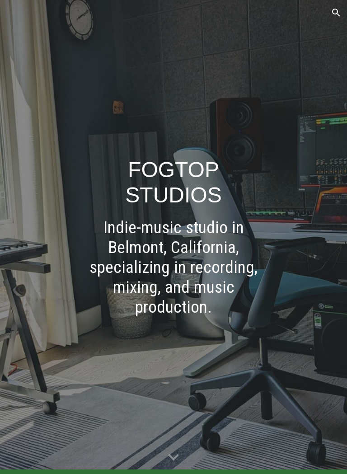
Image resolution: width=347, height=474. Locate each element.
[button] (336, 12)
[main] (173, 237)
